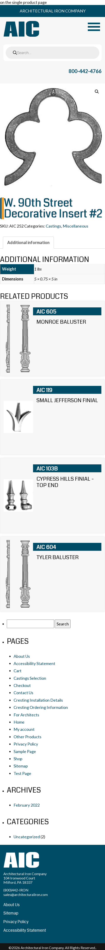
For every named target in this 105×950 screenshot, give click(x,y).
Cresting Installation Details (38, 700)
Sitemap (21, 765)
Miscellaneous (75, 225)
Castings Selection (30, 678)
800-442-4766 (85, 71)
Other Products (27, 736)
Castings (53, 225)
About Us (22, 656)
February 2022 (27, 805)
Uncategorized (27, 836)
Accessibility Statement (34, 663)
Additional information (28, 242)
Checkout (22, 685)
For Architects (26, 714)
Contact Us (23, 692)
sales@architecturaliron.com (25, 894)
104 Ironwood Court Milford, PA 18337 (19, 880)
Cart (17, 670)
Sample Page (25, 751)
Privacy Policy (26, 743)
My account (24, 729)
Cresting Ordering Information (41, 707)
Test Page (22, 773)
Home (19, 722)
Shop (18, 758)
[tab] (28, 242)
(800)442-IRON (16, 890)
